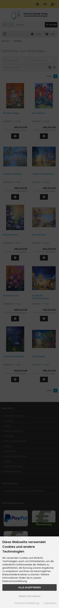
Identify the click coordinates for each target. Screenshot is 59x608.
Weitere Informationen (29, 596)
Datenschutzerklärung (26, 603)
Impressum (50, 603)
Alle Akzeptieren (29, 587)
